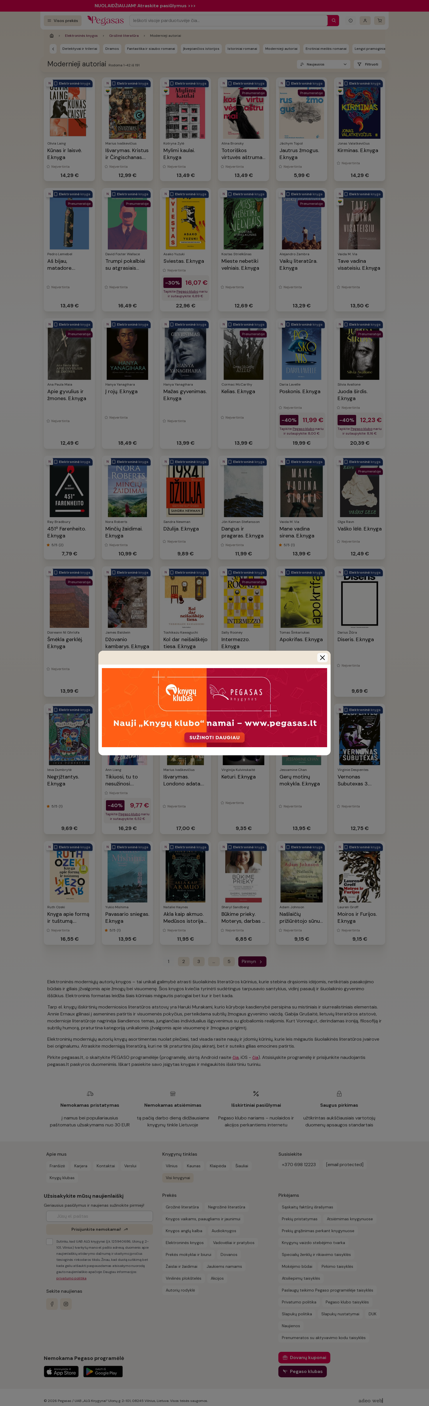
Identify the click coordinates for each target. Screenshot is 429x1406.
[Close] (322, 657)
